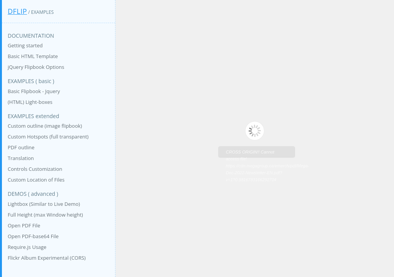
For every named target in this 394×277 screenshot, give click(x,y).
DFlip (17, 11)
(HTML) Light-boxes (30, 101)
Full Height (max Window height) (45, 214)
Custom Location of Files (36, 179)
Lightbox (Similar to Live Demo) (44, 203)
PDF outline (21, 147)
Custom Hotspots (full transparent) (48, 136)
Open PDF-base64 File (33, 236)
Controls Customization (35, 168)
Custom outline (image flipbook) (45, 125)
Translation (21, 158)
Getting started (25, 45)
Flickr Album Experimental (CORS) (47, 257)
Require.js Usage (27, 247)
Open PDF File (24, 225)
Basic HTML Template (33, 56)
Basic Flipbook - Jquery (34, 91)
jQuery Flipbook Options (36, 66)
